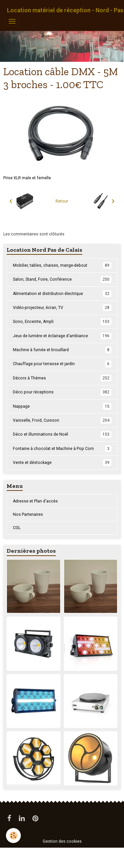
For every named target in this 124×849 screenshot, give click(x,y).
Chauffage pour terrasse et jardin (62, 363)
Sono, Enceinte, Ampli (62, 321)
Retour (62, 201)
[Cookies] (13, 835)
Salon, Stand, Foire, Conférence (62, 279)
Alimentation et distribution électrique (62, 293)
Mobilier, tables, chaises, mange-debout (62, 265)
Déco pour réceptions (62, 392)
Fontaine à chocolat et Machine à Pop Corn (62, 448)
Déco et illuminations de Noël (62, 434)
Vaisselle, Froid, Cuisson (62, 420)
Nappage (62, 406)
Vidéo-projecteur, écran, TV (62, 307)
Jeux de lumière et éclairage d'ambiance (62, 336)
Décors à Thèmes (62, 378)
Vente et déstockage (62, 462)
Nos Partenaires (28, 514)
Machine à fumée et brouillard (62, 350)
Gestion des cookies (62, 841)
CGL (17, 527)
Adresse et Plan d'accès (35, 501)
